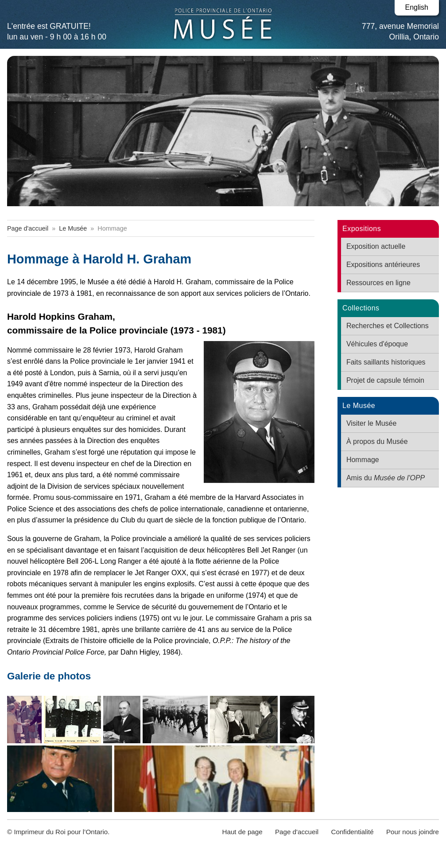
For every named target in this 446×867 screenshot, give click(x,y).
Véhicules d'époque (377, 344)
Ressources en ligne (378, 282)
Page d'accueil (27, 228)
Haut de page (242, 832)
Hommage (362, 459)
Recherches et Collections (387, 326)
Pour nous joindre (412, 832)
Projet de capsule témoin (385, 380)
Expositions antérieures (383, 264)
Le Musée (73, 228)
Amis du (385, 478)
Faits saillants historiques (386, 362)
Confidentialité (352, 832)
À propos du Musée (377, 441)
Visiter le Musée (371, 423)
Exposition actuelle (375, 246)
